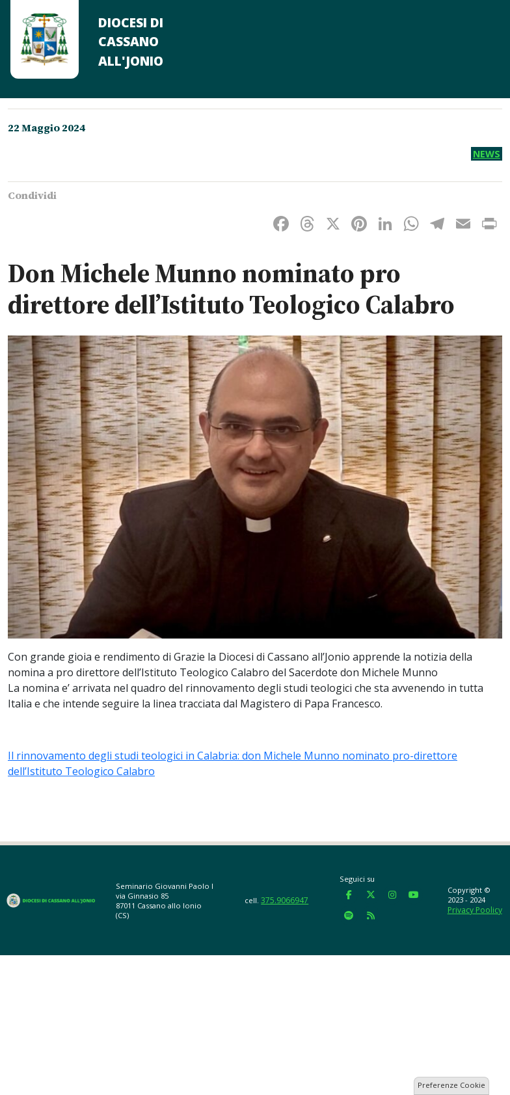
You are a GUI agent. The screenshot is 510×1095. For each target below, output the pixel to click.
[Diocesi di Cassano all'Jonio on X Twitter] (371, 894)
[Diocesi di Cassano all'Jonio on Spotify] (349, 915)
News (486, 154)
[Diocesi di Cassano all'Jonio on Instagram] (392, 894)
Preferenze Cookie (451, 1085)
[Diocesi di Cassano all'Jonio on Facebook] (349, 894)
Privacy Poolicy (475, 910)
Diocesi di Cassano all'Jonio (130, 42)
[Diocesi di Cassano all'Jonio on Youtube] (414, 894)
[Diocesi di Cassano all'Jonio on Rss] (371, 915)
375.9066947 (284, 900)
